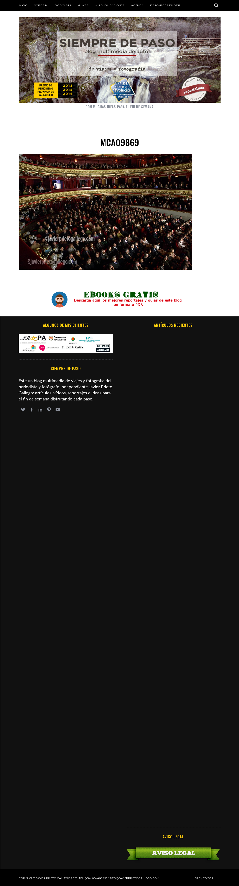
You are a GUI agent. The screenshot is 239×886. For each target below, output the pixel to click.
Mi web (83, 5)
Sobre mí (41, 5)
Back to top (207, 878)
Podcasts (63, 5)
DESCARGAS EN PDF (165, 5)
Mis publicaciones (109, 5)
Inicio (23, 5)
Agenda (137, 5)
